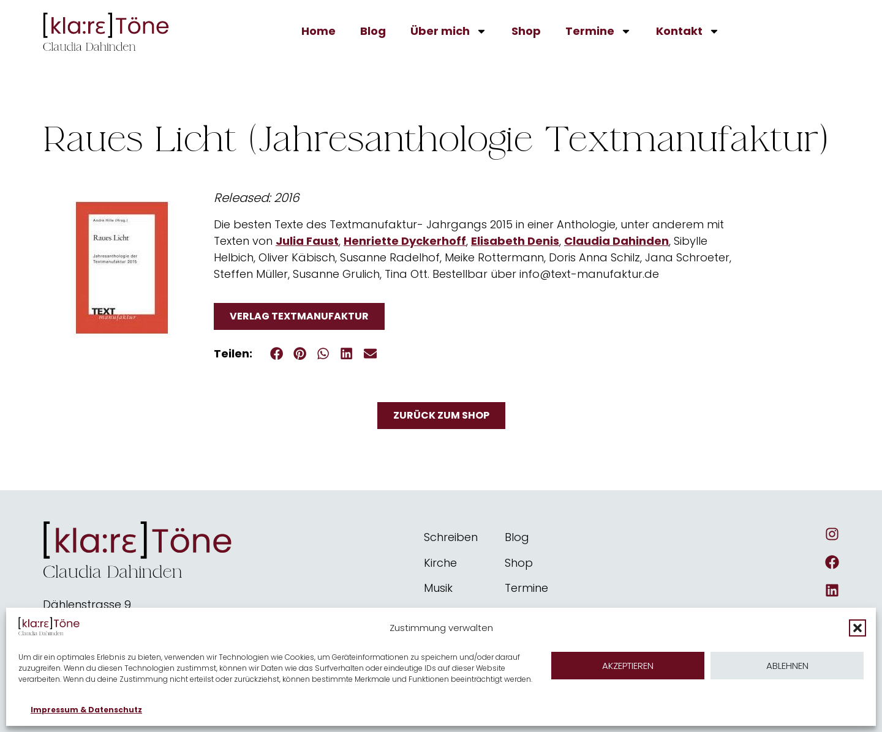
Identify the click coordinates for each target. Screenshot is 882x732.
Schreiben (451, 537)
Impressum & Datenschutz (86, 709)
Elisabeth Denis (515, 240)
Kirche (440, 562)
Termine (598, 31)
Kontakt (688, 31)
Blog (373, 31)
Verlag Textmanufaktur (299, 316)
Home (318, 31)
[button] (857, 628)
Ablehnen (787, 665)
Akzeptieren (628, 665)
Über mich (448, 31)
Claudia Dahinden (616, 240)
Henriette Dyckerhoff (405, 240)
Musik (438, 588)
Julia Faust (307, 240)
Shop (526, 31)
